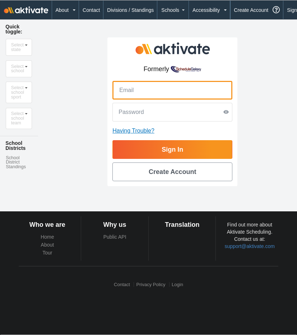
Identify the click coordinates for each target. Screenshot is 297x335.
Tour (47, 253)
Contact (91, 10)
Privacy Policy (151, 284)
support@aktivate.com (249, 246)
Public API (114, 237)
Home (47, 237)
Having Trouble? (133, 131)
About (47, 245)
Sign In (172, 149)
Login (177, 284)
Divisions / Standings (130, 10)
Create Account (251, 10)
